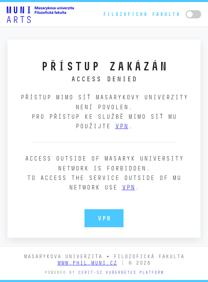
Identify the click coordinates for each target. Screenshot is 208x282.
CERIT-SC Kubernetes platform (121, 272)
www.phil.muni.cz (87, 263)
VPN (121, 126)
